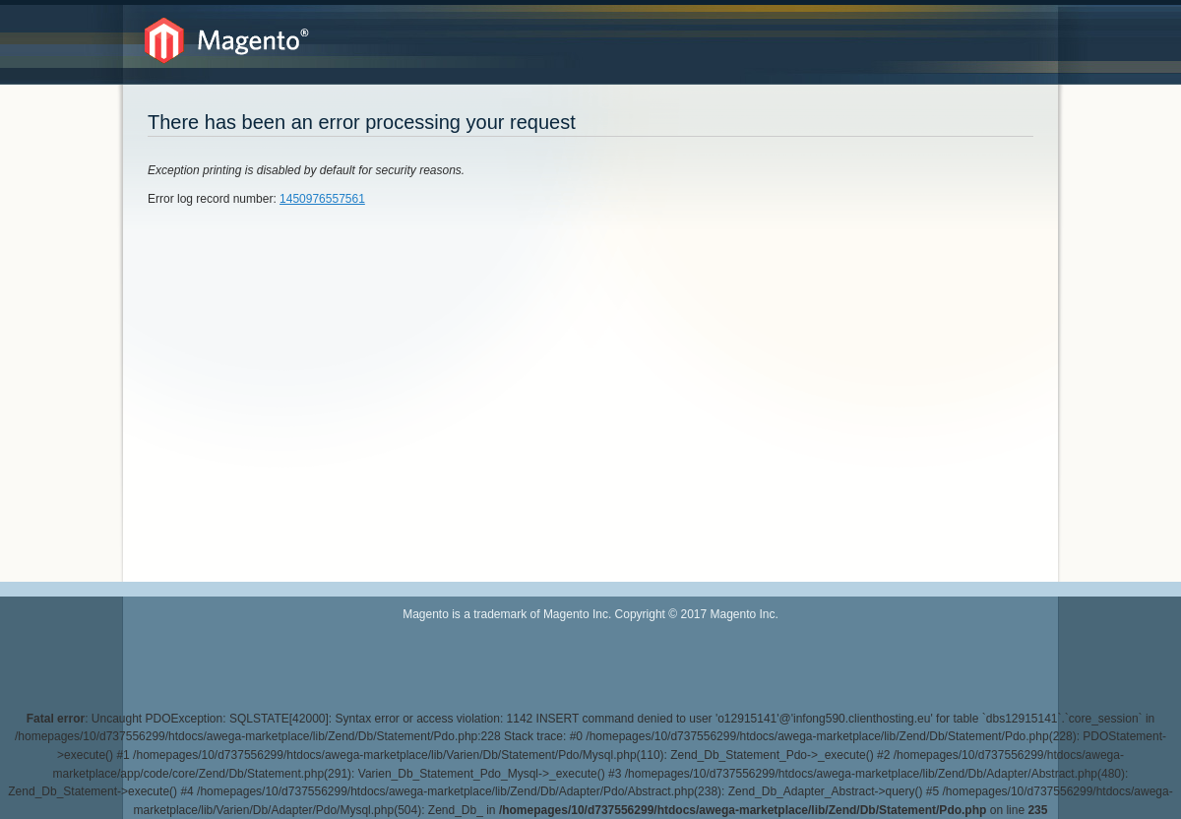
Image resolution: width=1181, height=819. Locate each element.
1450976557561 (322, 199)
